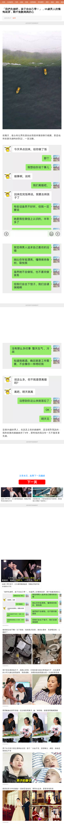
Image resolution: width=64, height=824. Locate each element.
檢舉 (14, 18)
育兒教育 (41, 2)
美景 (47, 2)
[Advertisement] (32, 321)
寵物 (57, 2)
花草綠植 (33, 2)
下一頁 (32, 482)
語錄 (21, 2)
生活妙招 (10, 2)
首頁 (3, 2)
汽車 (16, 2)
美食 (26, 2)
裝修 (52, 2)
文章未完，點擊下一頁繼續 (32, 476)
